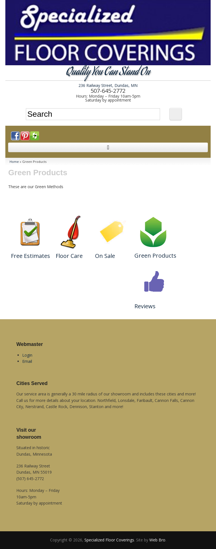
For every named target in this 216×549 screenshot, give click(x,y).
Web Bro (157, 540)
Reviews (145, 306)
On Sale (105, 256)
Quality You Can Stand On (108, 72)
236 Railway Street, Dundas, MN (108, 85)
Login (27, 355)
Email (27, 361)
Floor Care (69, 256)
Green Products (155, 255)
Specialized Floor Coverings (109, 540)
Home (14, 161)
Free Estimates (30, 256)
